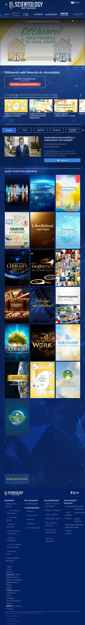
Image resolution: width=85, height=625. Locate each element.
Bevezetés (30, 510)
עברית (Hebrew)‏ (12, 581)
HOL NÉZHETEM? (51, 499)
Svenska (9, 602)
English (9, 565)
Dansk (8, 568)
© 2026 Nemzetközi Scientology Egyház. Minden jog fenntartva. (23, 612)
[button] (83, 130)
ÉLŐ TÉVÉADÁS (31, 499)
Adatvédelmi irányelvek (13, 620)
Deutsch (9, 570)
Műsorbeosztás (31, 502)
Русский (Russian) (13, 599)
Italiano (9, 586)
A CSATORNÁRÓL (32, 506)
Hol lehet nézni (31, 514)
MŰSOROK (9, 499)
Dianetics (68, 517)
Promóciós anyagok (33, 526)
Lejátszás (62, 160)
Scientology (69, 505)
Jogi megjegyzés (11, 622)
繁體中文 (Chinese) (13, 605)
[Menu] (6, 4)
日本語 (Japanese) (13, 589)
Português (10, 597)
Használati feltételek (12, 614)
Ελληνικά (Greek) (13, 573)
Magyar (9, 584)
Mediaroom (30, 518)
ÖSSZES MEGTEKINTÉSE (17, 479)
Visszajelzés (30, 522)
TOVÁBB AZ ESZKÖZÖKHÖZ (25, 84)
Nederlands (10, 591)
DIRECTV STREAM (52, 509)
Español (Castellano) (14, 578)
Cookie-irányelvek (11, 617)
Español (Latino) (12, 576)
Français (9, 607)
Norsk (8, 594)
